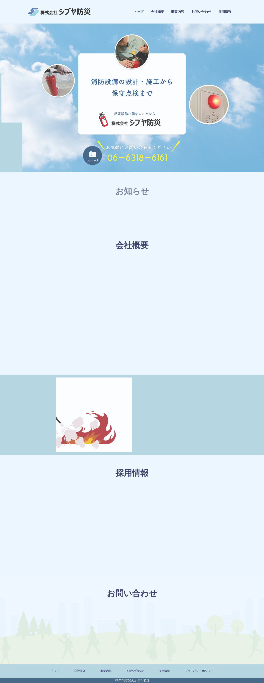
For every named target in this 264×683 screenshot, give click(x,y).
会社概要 (157, 11)
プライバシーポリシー (199, 670)
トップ (139, 11)
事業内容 (177, 11)
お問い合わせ (201, 12)
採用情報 (224, 12)
